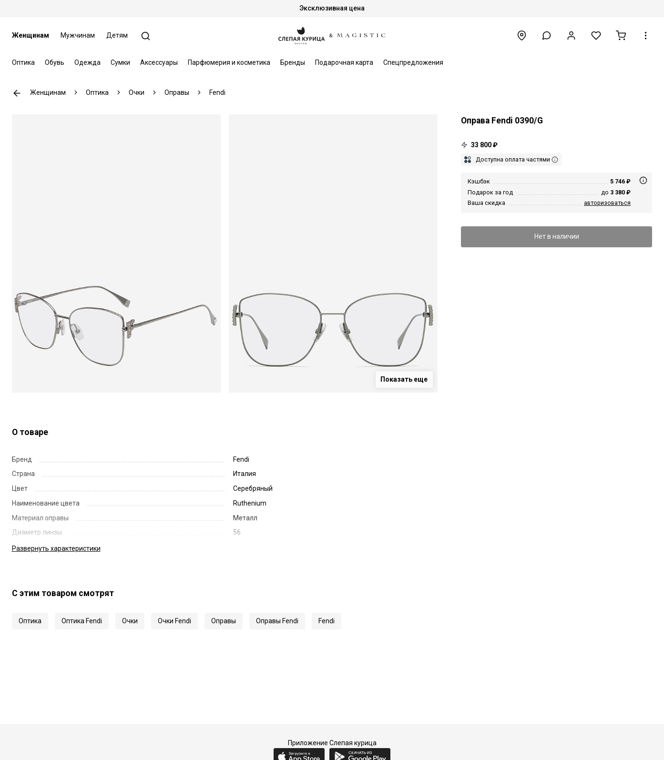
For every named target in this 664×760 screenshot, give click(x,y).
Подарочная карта (344, 62)
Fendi (326, 621)
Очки (130, 621)
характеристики (56, 548)
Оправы (223, 621)
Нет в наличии (556, 236)
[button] (546, 35)
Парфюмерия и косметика (229, 62)
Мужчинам (78, 35)
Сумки (120, 62)
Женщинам (30, 35)
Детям (117, 35)
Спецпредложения (413, 62)
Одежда (87, 62)
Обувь (54, 62)
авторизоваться (607, 202)
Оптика (23, 62)
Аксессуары (159, 62)
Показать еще (404, 379)
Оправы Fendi (277, 621)
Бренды (292, 62)
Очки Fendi (174, 621)
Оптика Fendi (81, 621)
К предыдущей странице (17, 93)
